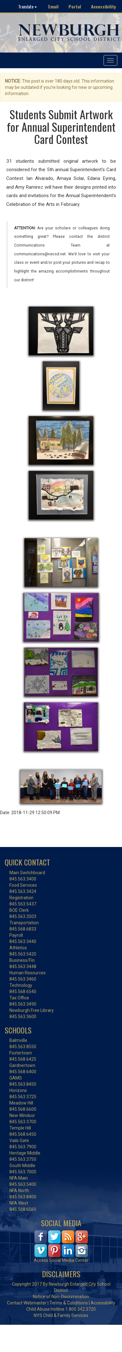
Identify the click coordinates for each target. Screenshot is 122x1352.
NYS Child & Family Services (61, 1315)
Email (53, 6)
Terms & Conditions (68, 1302)
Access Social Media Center (61, 1260)
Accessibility (103, 6)
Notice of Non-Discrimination (61, 1296)
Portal (75, 6)
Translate (27, 6)
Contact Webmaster (27, 1302)
